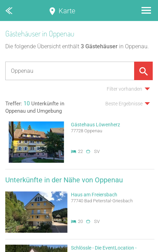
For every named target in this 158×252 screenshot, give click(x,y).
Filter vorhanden (124, 89)
